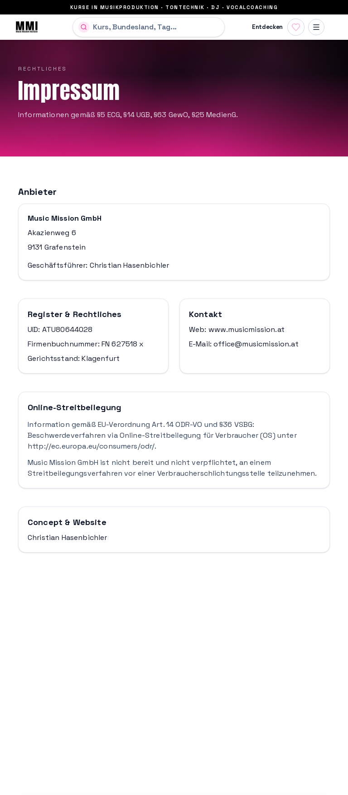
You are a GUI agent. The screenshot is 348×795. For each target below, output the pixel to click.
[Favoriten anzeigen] (295, 27)
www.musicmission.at (246, 329)
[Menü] (316, 27)
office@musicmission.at (256, 344)
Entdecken (267, 27)
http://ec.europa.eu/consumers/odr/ (91, 446)
